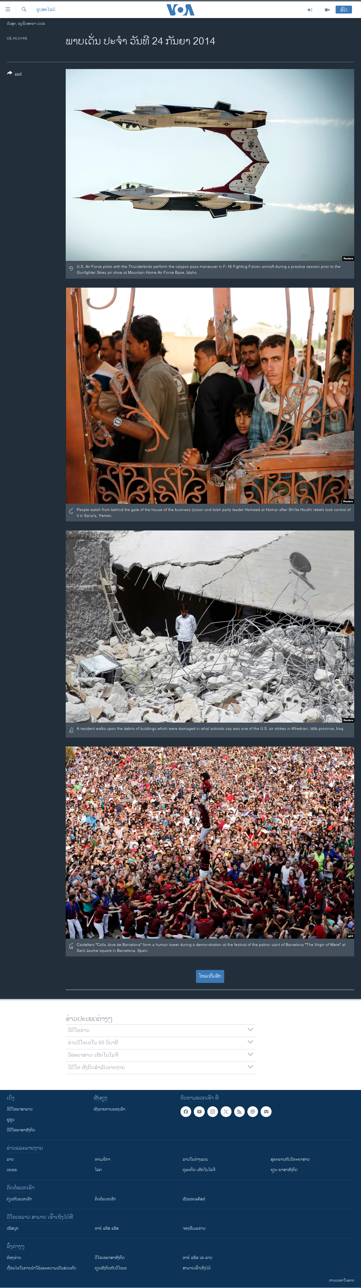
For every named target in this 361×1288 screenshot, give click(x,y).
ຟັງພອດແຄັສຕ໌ (194, 1199)
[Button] (14, 74)
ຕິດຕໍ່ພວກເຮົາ (105, 1199)
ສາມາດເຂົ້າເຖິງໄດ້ (197, 1268)
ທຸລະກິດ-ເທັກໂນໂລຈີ (199, 1170)
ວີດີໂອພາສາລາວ (20, 1109)
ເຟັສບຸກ (13, 1228)
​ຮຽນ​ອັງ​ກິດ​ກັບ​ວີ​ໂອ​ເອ (111, 1268)
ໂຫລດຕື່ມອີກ (210, 976)
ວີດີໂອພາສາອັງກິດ (21, 1130)
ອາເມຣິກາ (102, 1159)
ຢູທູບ (11, 1120)
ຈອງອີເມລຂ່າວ (194, 1228)
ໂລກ (98, 1170)
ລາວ (10, 1159)
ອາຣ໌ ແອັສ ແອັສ (107, 1228)
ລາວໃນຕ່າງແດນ (195, 1159)
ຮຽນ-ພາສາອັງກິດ (284, 1170)
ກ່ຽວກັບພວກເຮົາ (19, 1199)
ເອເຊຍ (12, 1170)
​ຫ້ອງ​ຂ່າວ (14, 1258)
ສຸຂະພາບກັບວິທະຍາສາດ (290, 1159)
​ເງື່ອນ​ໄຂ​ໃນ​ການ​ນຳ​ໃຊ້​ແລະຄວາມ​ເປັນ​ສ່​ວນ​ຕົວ (41, 1268)
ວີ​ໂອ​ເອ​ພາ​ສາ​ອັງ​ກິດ (110, 1258)
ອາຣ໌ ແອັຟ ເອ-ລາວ (197, 1258)
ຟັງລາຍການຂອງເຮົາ (109, 1109)
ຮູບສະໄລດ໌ (45, 9)
